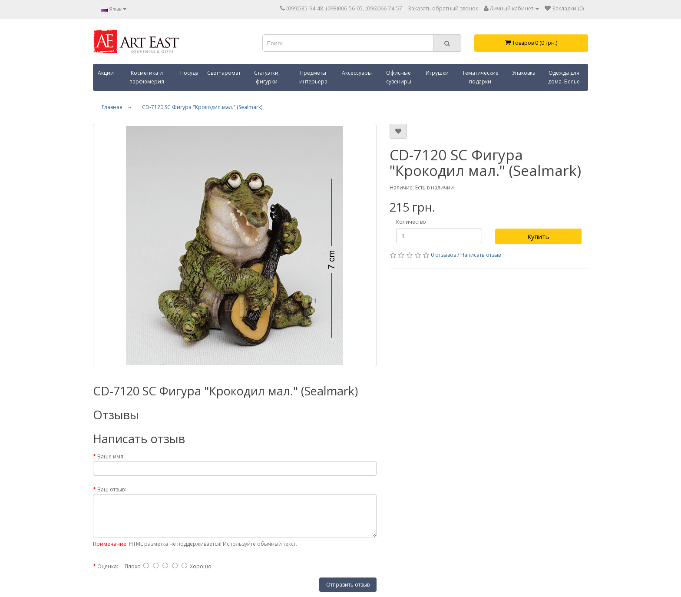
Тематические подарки (480, 77)
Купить (538, 236)
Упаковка (524, 72)
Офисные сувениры (398, 77)
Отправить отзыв (348, 584)
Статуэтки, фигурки (267, 77)
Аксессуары (357, 72)
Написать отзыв (480, 255)
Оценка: (107, 566)
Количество (411, 222)
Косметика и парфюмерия (146, 77)
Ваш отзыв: (111, 489)
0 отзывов (443, 255)
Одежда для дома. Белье (564, 77)
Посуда (189, 72)
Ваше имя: (111, 456)
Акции (106, 72)
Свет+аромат (224, 72)
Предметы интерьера (313, 77)
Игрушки (437, 72)
